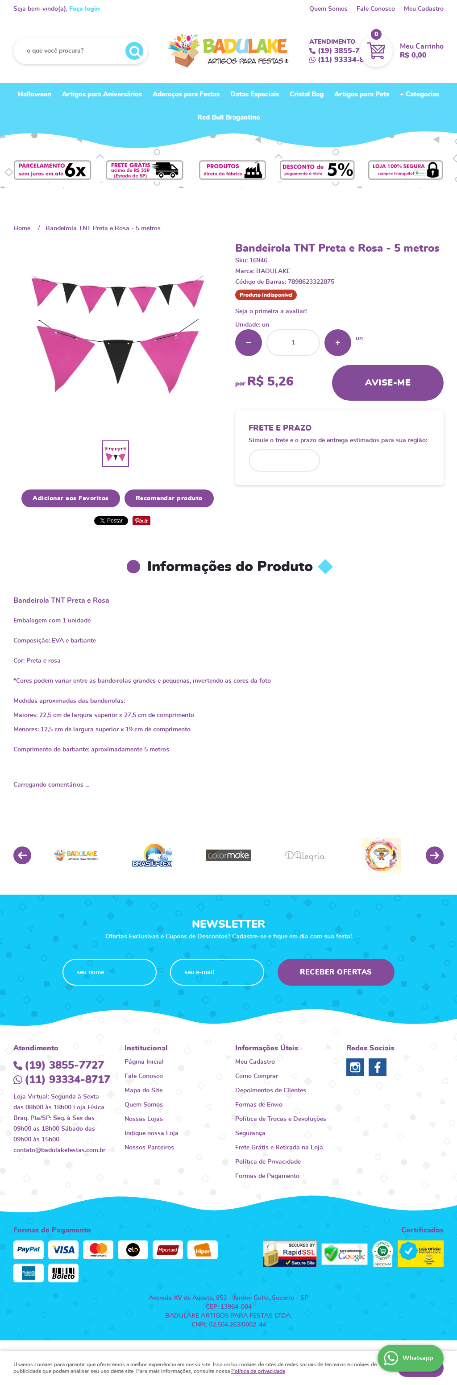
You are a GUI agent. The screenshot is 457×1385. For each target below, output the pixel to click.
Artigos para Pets (361, 94)
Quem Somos (328, 9)
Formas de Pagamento (267, 1176)
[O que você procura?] (134, 51)
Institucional (146, 1048)
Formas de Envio (259, 1105)
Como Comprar (256, 1076)
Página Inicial (144, 1062)
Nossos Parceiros (149, 1147)
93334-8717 (348, 59)
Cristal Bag (307, 94)
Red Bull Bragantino (228, 117)
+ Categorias (419, 94)
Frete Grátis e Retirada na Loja (279, 1147)
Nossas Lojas (144, 1119)
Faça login (84, 9)
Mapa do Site (143, 1090)
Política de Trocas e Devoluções (280, 1119)
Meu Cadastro (424, 9)
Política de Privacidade (268, 1162)
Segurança (250, 1133)
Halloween (34, 94)
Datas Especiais (254, 94)
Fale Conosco (376, 9)
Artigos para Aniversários (102, 94)
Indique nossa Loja (152, 1133)
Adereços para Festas (186, 94)
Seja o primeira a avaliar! (271, 311)
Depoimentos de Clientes (270, 1090)
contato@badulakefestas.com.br (59, 1150)
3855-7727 (345, 50)
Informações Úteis (266, 1048)
